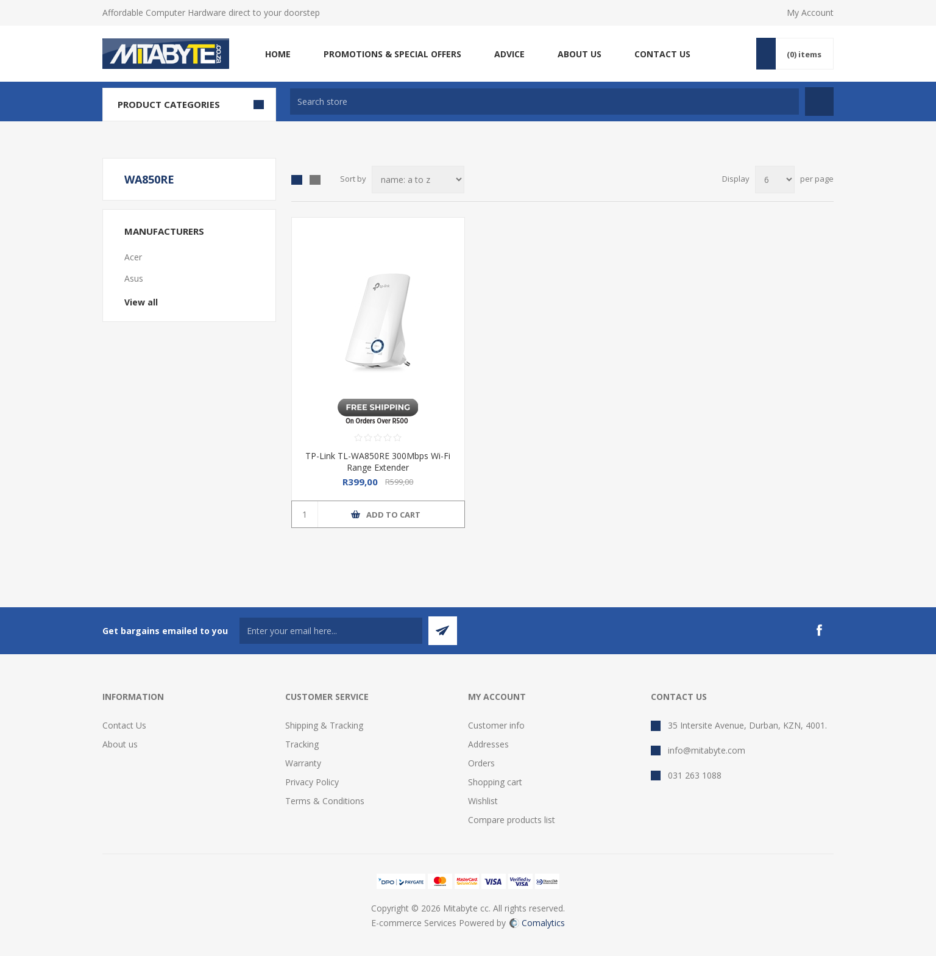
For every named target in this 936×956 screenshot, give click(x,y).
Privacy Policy (312, 782)
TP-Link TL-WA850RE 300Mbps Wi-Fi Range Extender (377, 461)
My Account (810, 12)
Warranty (303, 763)
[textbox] (544, 101)
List (315, 180)
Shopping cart (495, 782)
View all (141, 302)
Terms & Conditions (324, 801)
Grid (296, 180)
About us (120, 744)
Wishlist (483, 801)
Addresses (488, 744)
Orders (481, 763)
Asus (133, 278)
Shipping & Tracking (324, 725)
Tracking (302, 744)
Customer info (496, 725)
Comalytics (537, 923)
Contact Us (124, 725)
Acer (133, 257)
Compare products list (511, 820)
